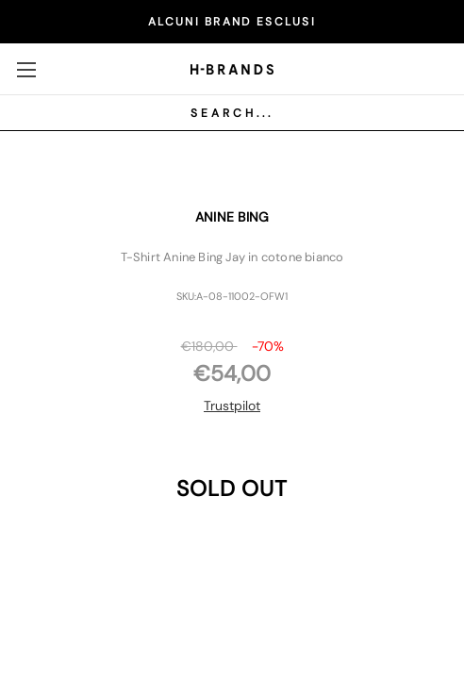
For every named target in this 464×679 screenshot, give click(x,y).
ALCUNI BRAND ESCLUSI (232, 21)
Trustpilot (232, 405)
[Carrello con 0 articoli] (431, 67)
